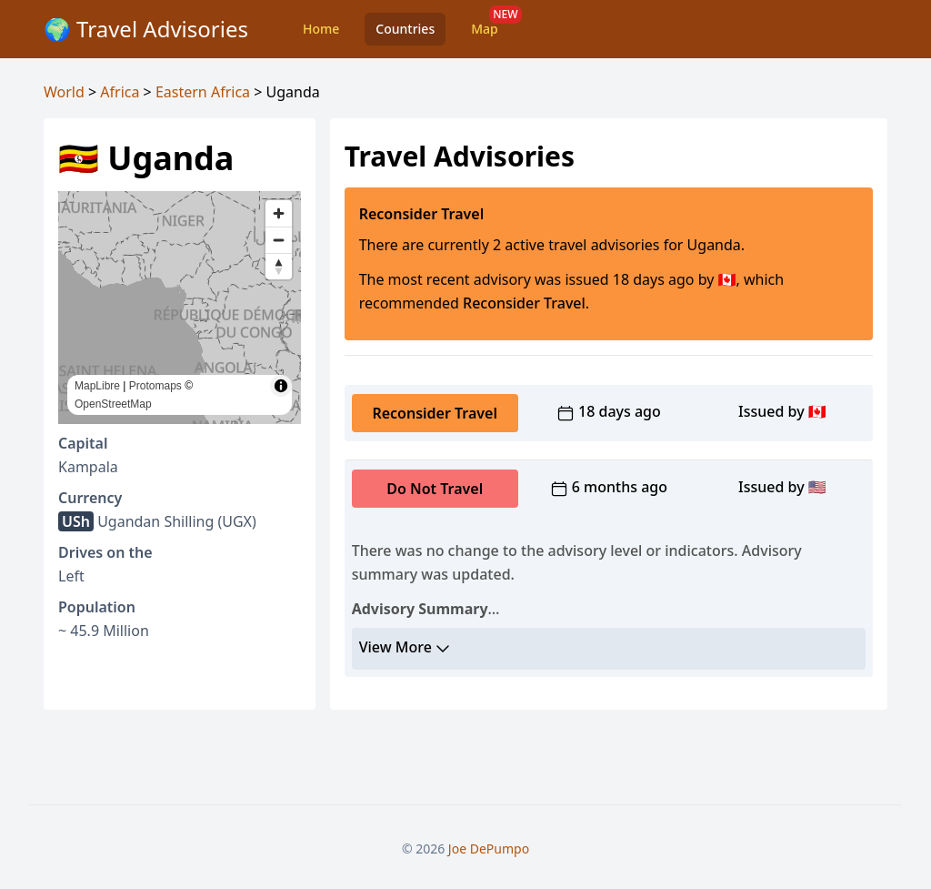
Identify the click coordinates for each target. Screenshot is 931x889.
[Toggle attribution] (281, 386)
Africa (119, 92)
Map (484, 28)
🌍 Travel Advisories (146, 29)
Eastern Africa (202, 92)
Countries (405, 28)
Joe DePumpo (488, 848)
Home (321, 28)
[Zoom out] (278, 240)
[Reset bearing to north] (278, 266)
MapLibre (97, 385)
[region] (179, 307)
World (64, 92)
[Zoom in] (278, 213)
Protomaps (155, 385)
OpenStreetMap (113, 404)
